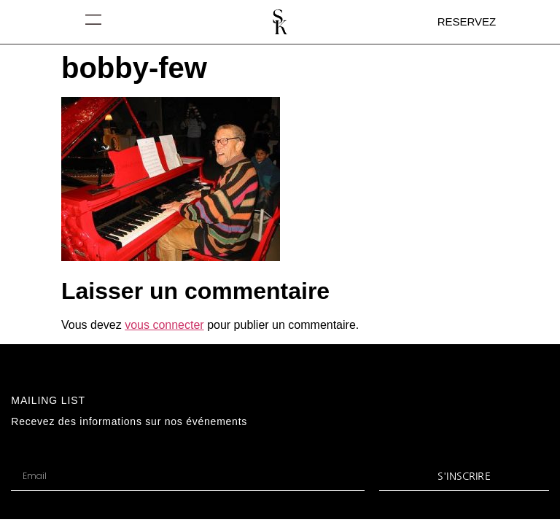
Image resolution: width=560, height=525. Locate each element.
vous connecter (164, 325)
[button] (94, 19)
